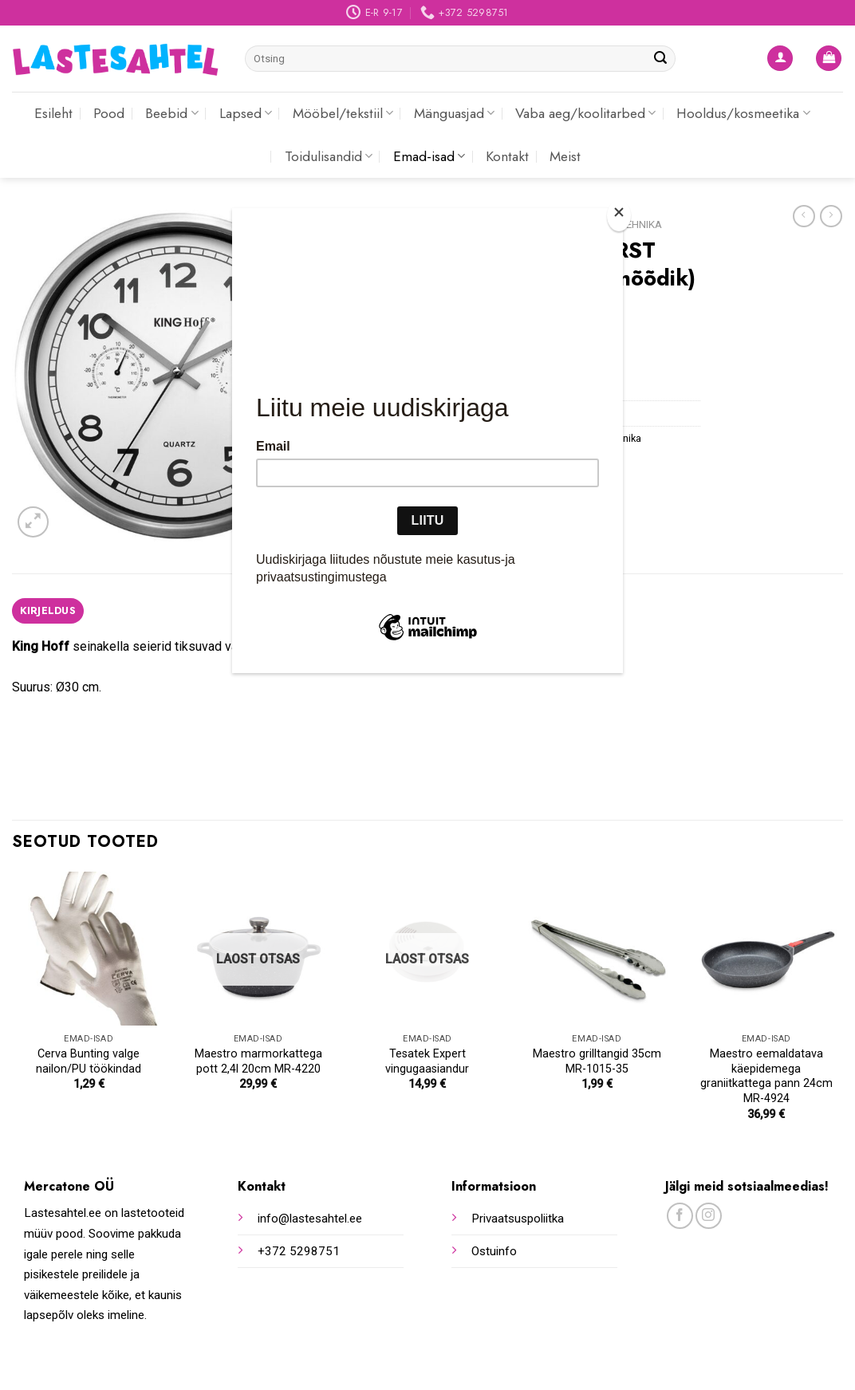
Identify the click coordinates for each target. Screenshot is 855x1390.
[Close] (619, 215)
